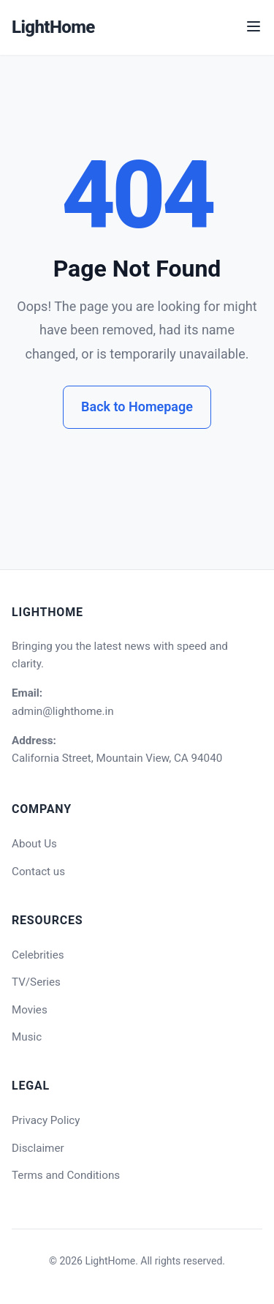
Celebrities (38, 955)
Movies (29, 1009)
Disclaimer (38, 1148)
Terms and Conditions (66, 1175)
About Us (34, 843)
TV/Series (36, 982)
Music (27, 1036)
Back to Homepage (137, 406)
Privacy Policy (46, 1120)
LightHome (53, 27)
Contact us (38, 871)
